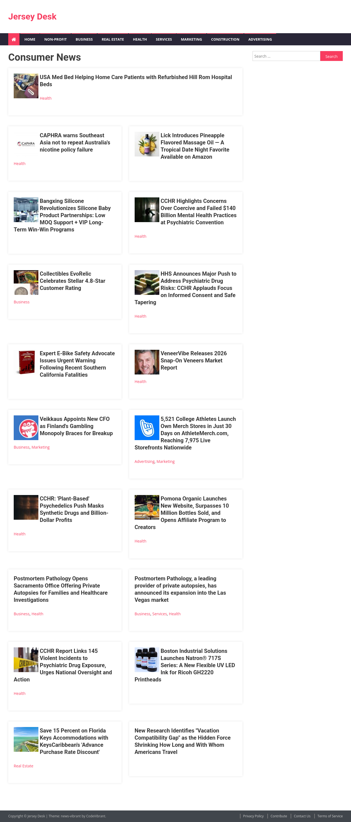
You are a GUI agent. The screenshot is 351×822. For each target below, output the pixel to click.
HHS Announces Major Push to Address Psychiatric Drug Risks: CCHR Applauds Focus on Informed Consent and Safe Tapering (186, 288)
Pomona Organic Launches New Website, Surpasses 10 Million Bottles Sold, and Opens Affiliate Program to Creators (182, 512)
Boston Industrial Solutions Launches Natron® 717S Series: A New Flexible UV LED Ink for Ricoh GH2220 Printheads (185, 665)
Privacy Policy (253, 816)
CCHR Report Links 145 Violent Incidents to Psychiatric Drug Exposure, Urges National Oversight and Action (63, 665)
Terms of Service (330, 816)
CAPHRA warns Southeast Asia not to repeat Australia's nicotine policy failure (75, 142)
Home (29, 39)
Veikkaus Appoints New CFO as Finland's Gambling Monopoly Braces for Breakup (76, 426)
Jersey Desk (32, 16)
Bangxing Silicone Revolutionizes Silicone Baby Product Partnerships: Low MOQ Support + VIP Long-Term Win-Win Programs (62, 215)
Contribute (279, 816)
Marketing (191, 39)
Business (84, 39)
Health (140, 39)
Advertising (260, 39)
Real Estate (113, 39)
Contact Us (302, 816)
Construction (225, 39)
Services (164, 39)
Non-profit (55, 39)
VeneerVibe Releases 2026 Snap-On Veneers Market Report (194, 360)
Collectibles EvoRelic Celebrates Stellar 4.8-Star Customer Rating (72, 280)
